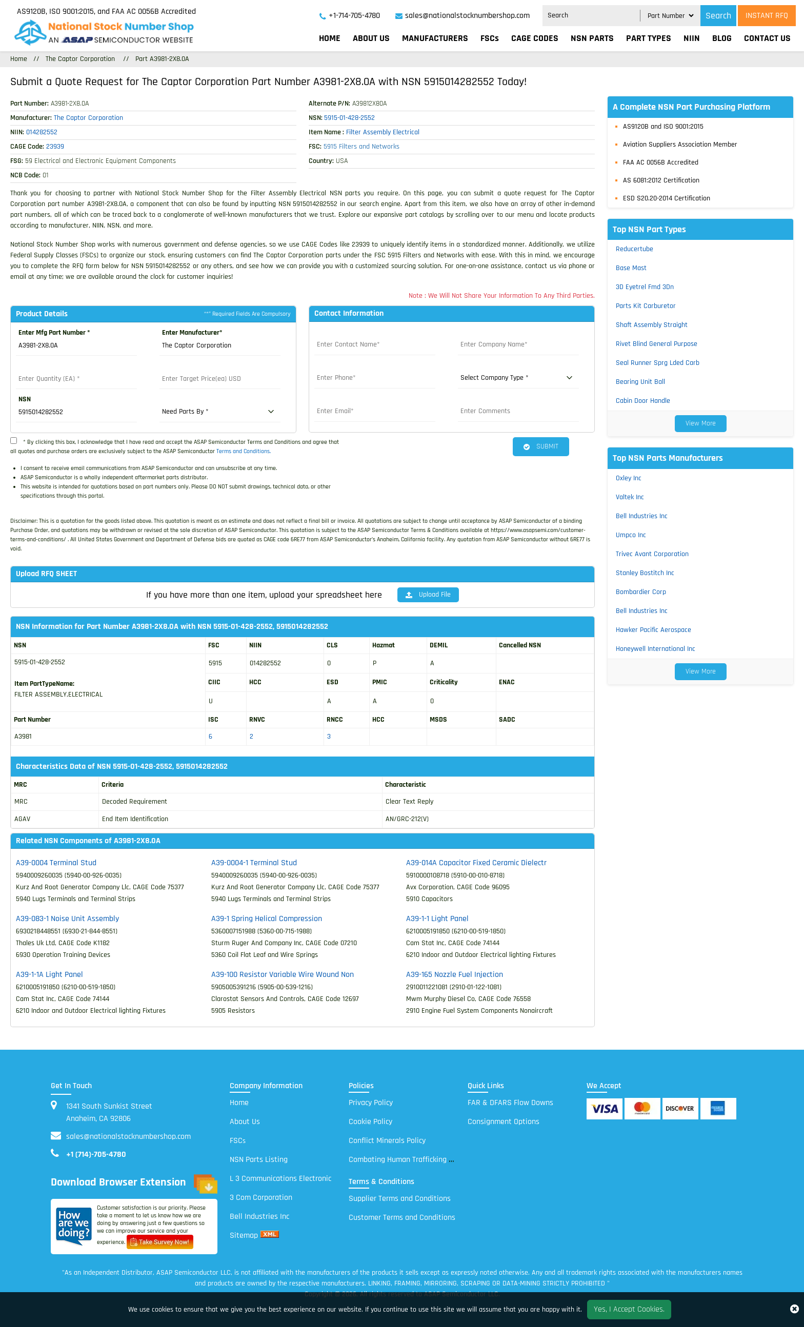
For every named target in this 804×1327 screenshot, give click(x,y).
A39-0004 (56, 862)
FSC (238, 1140)
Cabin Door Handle (643, 400)
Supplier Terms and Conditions (400, 1198)
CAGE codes (534, 38)
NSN (24, 399)
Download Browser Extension (134, 1183)
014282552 (41, 132)
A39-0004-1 (254, 862)
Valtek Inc (630, 497)
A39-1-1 (437, 918)
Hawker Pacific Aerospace (653, 630)
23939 (55, 146)
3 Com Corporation (261, 1197)
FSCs (489, 38)
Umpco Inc (631, 535)
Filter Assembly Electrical (382, 132)
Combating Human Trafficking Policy (408, 1159)
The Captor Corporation (80, 59)
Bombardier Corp (641, 592)
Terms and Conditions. (243, 451)
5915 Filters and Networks (361, 146)
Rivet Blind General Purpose (656, 344)
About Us (371, 38)
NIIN (692, 38)
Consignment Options (503, 1121)
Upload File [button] (428, 594)
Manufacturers (435, 38)
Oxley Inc (628, 478)
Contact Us (767, 38)
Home (329, 38)
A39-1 (266, 918)
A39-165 (454, 974)
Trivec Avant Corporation (652, 554)
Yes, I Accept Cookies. (629, 1309)
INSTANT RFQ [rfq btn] (767, 15)
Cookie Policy (370, 1121)
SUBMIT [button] (541, 446)
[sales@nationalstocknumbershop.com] (462, 16)
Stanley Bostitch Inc (645, 573)
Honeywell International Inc (655, 649)
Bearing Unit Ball (640, 381)
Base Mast (631, 268)
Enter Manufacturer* (192, 332)
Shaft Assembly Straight (652, 325)
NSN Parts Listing (259, 1159)
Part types (648, 38)
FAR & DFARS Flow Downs (510, 1102)
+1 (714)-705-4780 (96, 1154)
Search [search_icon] (718, 16)
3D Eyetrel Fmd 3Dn (645, 287)
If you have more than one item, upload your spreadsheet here (264, 595)
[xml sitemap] (269, 1235)
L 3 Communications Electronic (280, 1178)
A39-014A (476, 862)
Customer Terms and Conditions (402, 1217)
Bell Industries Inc (642, 516)
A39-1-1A (49, 974)
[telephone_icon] (349, 16)
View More (701, 423)
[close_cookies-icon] (794, 1309)
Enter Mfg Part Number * (54, 332)
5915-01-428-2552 (349, 118)
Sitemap (244, 1235)
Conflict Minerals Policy (387, 1140)
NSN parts (592, 38)
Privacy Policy (371, 1102)
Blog (722, 38)
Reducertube (634, 249)
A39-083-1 (67, 918)
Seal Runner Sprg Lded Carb (657, 363)
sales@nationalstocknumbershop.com (128, 1136)
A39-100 (282, 974)
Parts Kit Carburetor (646, 306)
